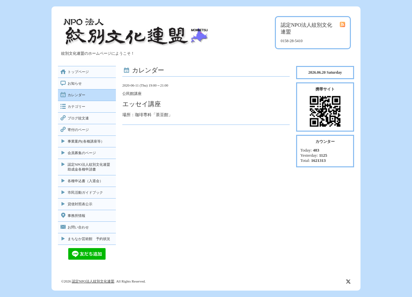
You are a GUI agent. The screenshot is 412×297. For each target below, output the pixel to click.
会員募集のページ (82, 153)
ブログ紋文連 (78, 118)
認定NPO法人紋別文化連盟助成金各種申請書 (89, 166)
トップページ (78, 72)
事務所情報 (76, 216)
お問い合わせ (78, 227)
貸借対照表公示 (80, 204)
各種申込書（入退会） (85, 181)
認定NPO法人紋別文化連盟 (93, 281)
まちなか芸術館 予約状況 (89, 239)
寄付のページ (78, 130)
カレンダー (76, 95)
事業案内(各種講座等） (86, 141)
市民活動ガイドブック (85, 192)
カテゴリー (76, 106)
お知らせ (75, 83)
